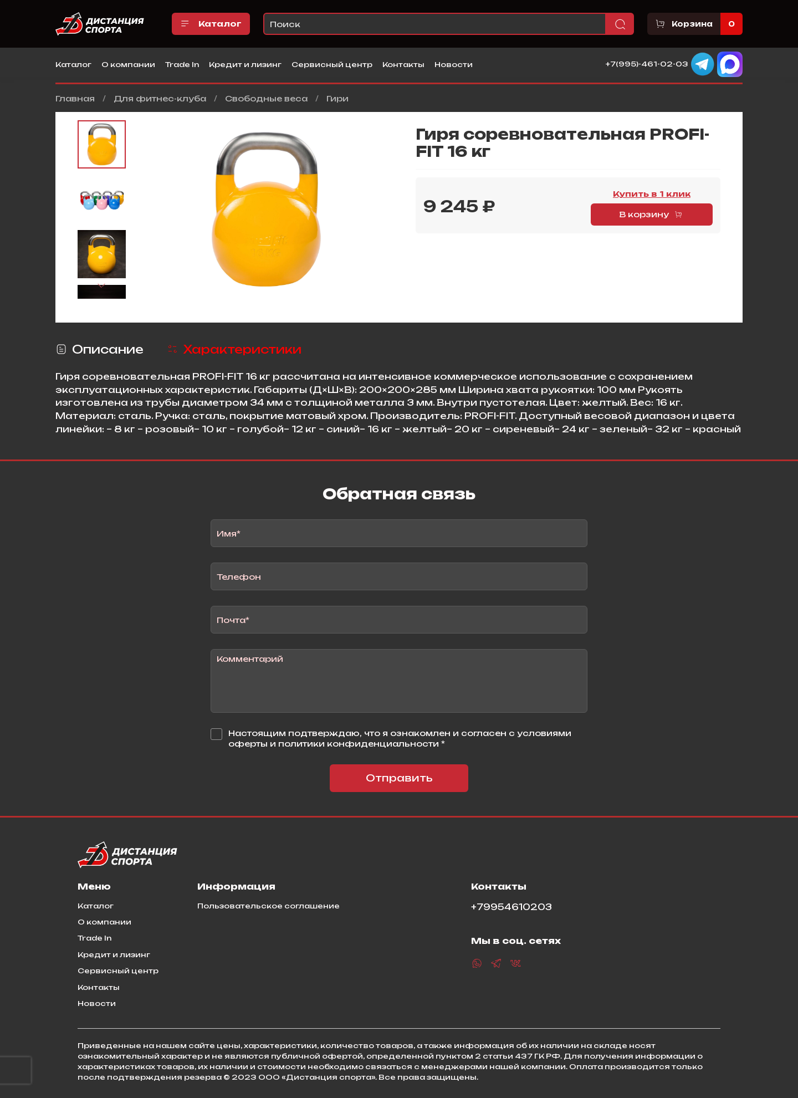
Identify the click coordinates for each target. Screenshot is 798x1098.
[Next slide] (102, 286)
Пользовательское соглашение (268, 905)
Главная (75, 98)
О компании (128, 64)
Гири (337, 98)
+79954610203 (511, 907)
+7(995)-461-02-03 (647, 63)
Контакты (403, 64)
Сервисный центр (331, 64)
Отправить (399, 778)
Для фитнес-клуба (160, 98)
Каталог (211, 24)
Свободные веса (266, 98)
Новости (453, 64)
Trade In (182, 64)
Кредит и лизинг (245, 64)
